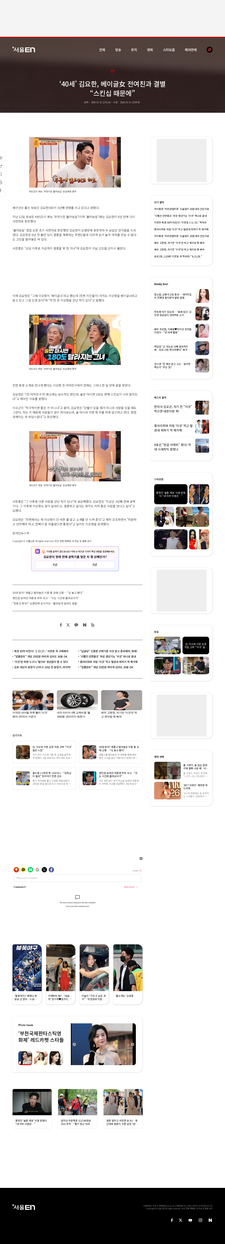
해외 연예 (159, 756)
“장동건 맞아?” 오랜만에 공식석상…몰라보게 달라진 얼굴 (44, 603)
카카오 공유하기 (76, 625)
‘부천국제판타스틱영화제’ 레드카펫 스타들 (41, 1036)
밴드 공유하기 (93, 625)
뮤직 (134, 49)
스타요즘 (169, 49)
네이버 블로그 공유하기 (84, 625)
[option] (103, 1044)
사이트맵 (202, 1205)
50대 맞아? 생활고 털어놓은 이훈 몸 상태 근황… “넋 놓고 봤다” (47, 593)
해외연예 (191, 49)
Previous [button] (74, 1044)
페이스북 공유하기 (61, 625)
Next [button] (132, 1044)
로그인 (209, 1205)
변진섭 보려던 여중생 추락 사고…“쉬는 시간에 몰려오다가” (45, 598)
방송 (118, 49)
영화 (150, 49)
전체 (102, 49)
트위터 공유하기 (68, 625)
